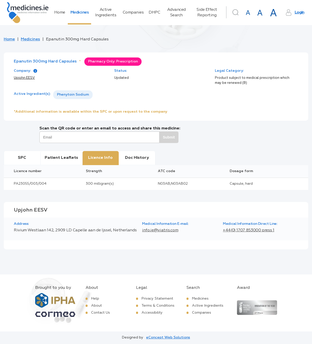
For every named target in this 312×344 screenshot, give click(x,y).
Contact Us (100, 312)
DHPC (154, 13)
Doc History (137, 158)
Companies (133, 13)
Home (59, 13)
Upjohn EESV (24, 78)
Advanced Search (176, 12)
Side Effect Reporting (207, 12)
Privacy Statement (157, 298)
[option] (73, 94)
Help (95, 298)
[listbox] (73, 94)
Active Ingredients (105, 12)
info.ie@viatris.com (160, 230)
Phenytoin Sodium (73, 94)
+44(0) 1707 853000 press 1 (248, 230)
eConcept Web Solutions (168, 337)
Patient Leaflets (61, 158)
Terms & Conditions (158, 305)
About (96, 305)
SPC (22, 158)
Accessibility (152, 312)
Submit (169, 137)
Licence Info (100, 158)
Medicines (79, 13)
